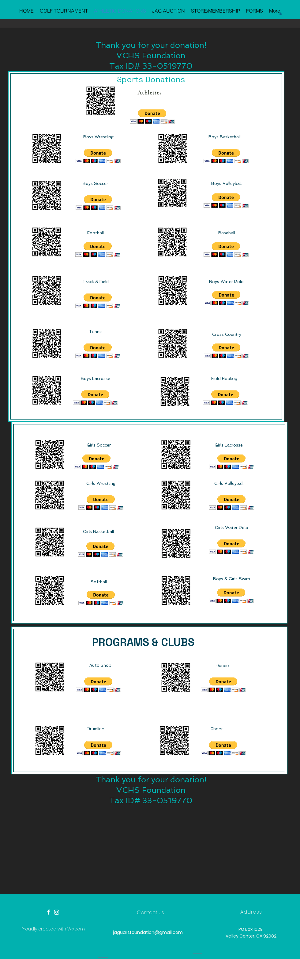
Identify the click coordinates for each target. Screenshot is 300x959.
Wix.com (76, 929)
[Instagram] (56, 912)
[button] (280, 13)
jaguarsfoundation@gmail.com (148, 932)
